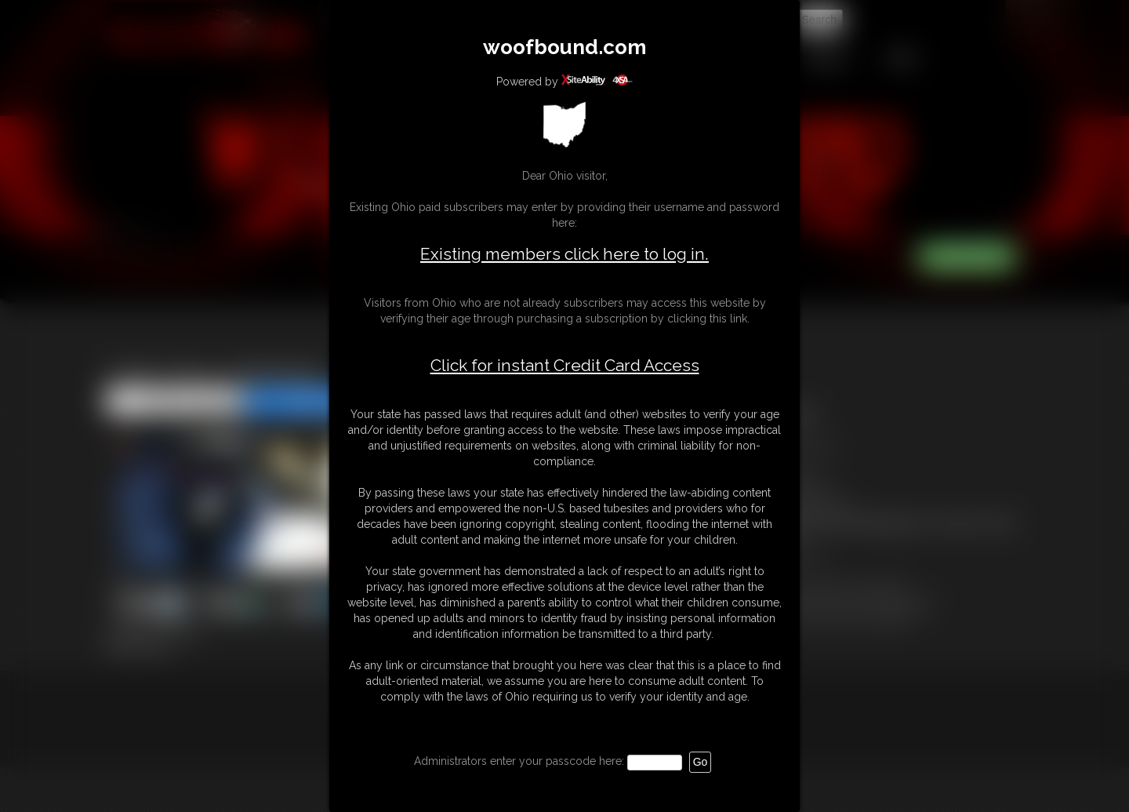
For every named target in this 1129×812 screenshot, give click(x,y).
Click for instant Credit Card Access (564, 365)
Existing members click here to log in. (564, 254)
